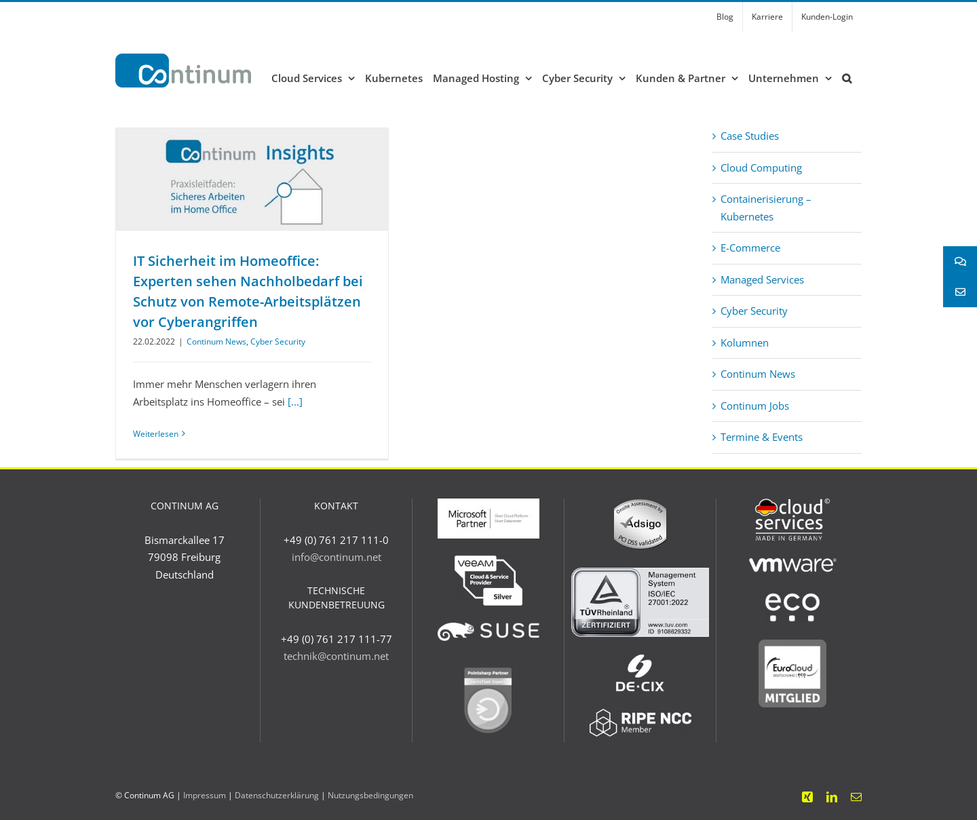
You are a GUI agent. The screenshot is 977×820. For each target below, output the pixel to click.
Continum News (216, 341)
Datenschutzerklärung (277, 795)
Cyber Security (277, 341)
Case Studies (750, 135)
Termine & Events (762, 437)
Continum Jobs (755, 405)
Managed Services (762, 279)
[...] (295, 401)
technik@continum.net (336, 656)
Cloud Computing (761, 167)
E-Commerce (750, 247)
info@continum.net (336, 557)
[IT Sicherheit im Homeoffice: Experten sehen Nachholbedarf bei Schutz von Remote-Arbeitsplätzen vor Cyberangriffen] (252, 179)
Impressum (204, 795)
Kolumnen (745, 342)
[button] (846, 78)
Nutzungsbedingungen (370, 795)
